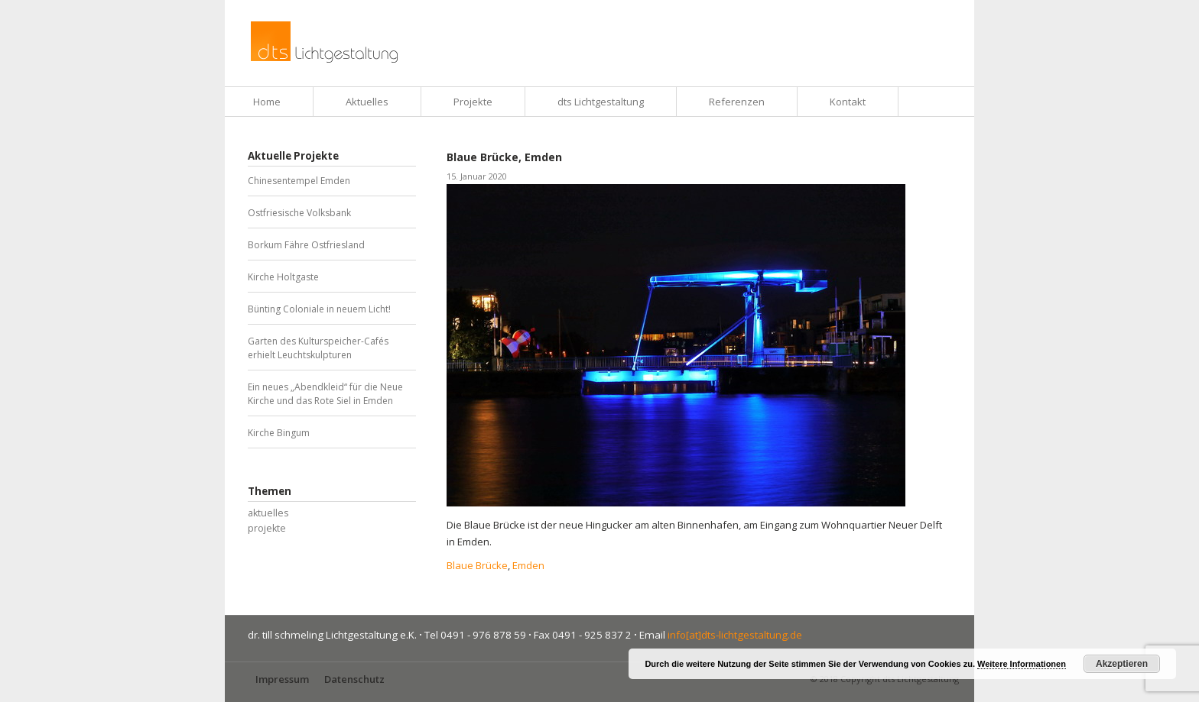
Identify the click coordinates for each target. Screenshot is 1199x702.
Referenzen (737, 101)
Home (267, 101)
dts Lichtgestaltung (600, 101)
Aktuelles (367, 101)
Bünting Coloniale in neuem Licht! (319, 308)
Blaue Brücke (477, 565)
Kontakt (848, 101)
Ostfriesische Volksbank (299, 212)
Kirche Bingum (279, 432)
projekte (267, 528)
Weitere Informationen (1021, 663)
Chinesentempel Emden (299, 180)
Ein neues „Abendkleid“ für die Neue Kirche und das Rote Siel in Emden (325, 393)
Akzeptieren (1122, 663)
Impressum (282, 679)
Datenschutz (354, 679)
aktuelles (268, 512)
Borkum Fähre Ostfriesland (306, 244)
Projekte (472, 101)
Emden (528, 565)
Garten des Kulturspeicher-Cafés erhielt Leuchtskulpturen (318, 348)
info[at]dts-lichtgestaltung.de (735, 635)
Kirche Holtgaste (283, 276)
